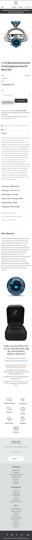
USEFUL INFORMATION (8, 220)
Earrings (16, 481)
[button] (4, 34)
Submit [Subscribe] (16, 458)
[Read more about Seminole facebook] (7, 535)
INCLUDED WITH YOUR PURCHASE (12, 216)
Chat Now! (4, 125)
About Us (16, 490)
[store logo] (16, 4)
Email (3, 129)
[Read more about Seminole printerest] (17, 535)
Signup (14, 7)
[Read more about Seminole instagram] (22, 535)
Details (4, 133)
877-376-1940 (24, 125)
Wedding (16, 472)
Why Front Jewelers (16, 501)
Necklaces (16, 483)
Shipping (16, 515)
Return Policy (16, 524)
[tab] (16, 134)
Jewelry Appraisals (16, 509)
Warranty (16, 522)
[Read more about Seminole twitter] (12, 535)
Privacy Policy (16, 520)
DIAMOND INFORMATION (9, 213)
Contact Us (16, 513)
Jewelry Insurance (16, 511)
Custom (16, 526)
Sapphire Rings (16, 476)
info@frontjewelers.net (10, 118)
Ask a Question (13, 125)
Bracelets (16, 479)
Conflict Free (16, 493)
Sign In (20, 7)
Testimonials (16, 499)
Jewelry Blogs (16, 495)
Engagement (16, 470)
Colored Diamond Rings (16, 474)
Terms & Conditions (16, 517)
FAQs (16, 497)
